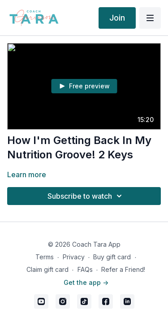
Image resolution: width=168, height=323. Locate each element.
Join (117, 17)
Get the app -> (86, 282)
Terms (44, 257)
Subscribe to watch (86, 196)
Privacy (74, 257)
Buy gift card (112, 257)
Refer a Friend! (123, 269)
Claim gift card (47, 269)
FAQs (85, 269)
